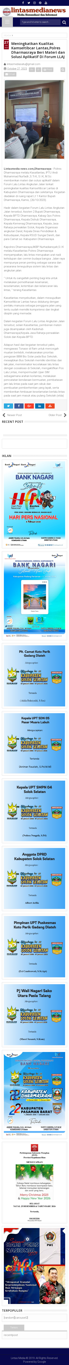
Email (10, 74)
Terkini (14, 1327)
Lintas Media (18, 1358)
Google (41, 1361)
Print (48, 69)
